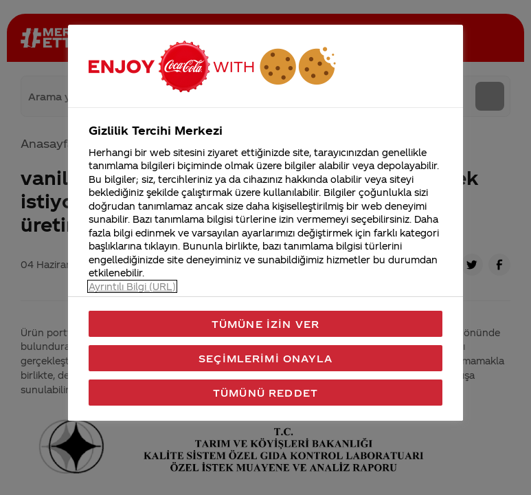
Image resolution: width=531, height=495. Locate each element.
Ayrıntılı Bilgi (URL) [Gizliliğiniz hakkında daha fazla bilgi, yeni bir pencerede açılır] (132, 286)
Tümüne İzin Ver (265, 324)
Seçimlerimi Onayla (265, 358)
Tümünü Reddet (265, 392)
